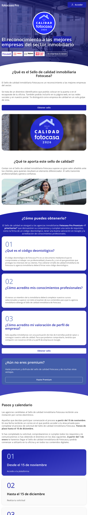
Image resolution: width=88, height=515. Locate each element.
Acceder (77, 4)
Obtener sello (44, 107)
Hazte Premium (44, 379)
